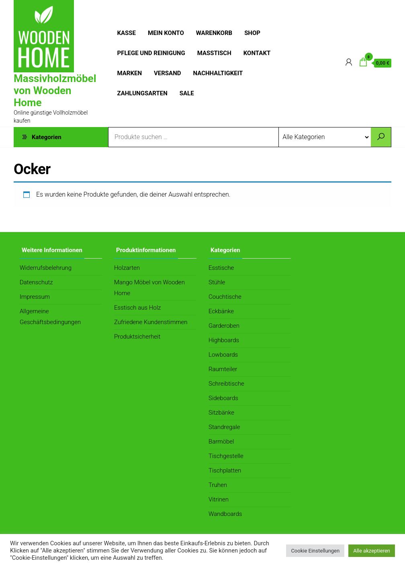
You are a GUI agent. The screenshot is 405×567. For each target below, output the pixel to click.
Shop (252, 33)
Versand (167, 73)
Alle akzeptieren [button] (371, 551)
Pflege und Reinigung (151, 53)
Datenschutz (36, 282)
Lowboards (223, 354)
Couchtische (225, 296)
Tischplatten (225, 470)
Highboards (224, 340)
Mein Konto (166, 33)
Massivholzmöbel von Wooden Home (55, 90)
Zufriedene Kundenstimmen (151, 322)
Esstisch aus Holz (137, 307)
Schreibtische (226, 383)
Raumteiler (223, 369)
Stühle (217, 282)
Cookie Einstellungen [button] (315, 551)
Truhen (218, 485)
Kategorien (46, 137)
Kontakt (256, 53)
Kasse (126, 33)
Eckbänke (221, 311)
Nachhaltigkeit (218, 73)
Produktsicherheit (137, 336)
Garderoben (224, 325)
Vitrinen (219, 499)
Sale (187, 93)
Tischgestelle (226, 456)
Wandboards (225, 514)
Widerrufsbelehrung (46, 267)
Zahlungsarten (142, 93)
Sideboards (223, 398)
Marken (129, 73)
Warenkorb (214, 33)
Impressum (35, 296)
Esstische (221, 267)
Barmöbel (221, 441)
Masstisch (214, 53)
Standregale (224, 427)
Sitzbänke (221, 412)
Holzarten (127, 267)
